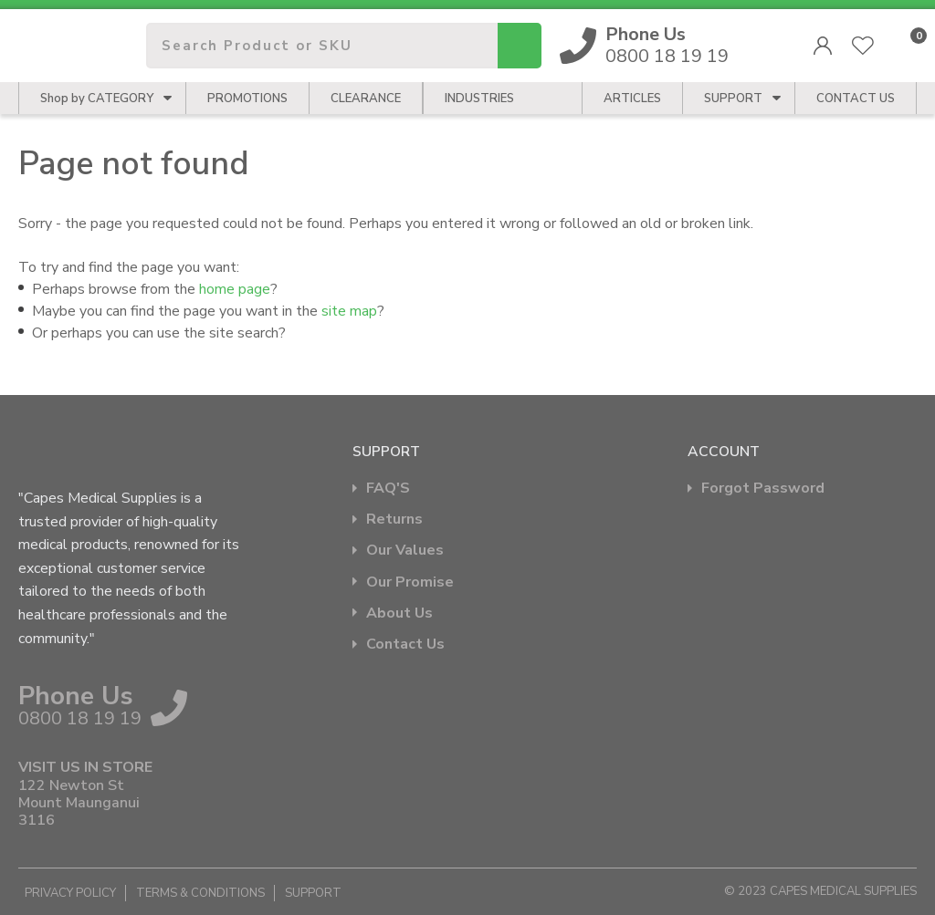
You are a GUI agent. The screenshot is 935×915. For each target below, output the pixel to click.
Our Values (405, 550)
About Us (399, 613)
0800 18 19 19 (667, 46)
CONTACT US (855, 98)
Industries (479, 98)
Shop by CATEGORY (96, 98)
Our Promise (410, 582)
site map (349, 311)
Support (733, 98)
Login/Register (823, 45)
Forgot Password (763, 488)
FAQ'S (388, 488)
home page (234, 289)
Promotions (247, 98)
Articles (632, 98)
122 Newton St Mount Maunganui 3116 (79, 803)
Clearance (366, 98)
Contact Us (405, 644)
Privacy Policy (70, 893)
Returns (394, 519)
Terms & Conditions (200, 893)
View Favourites (863, 45)
